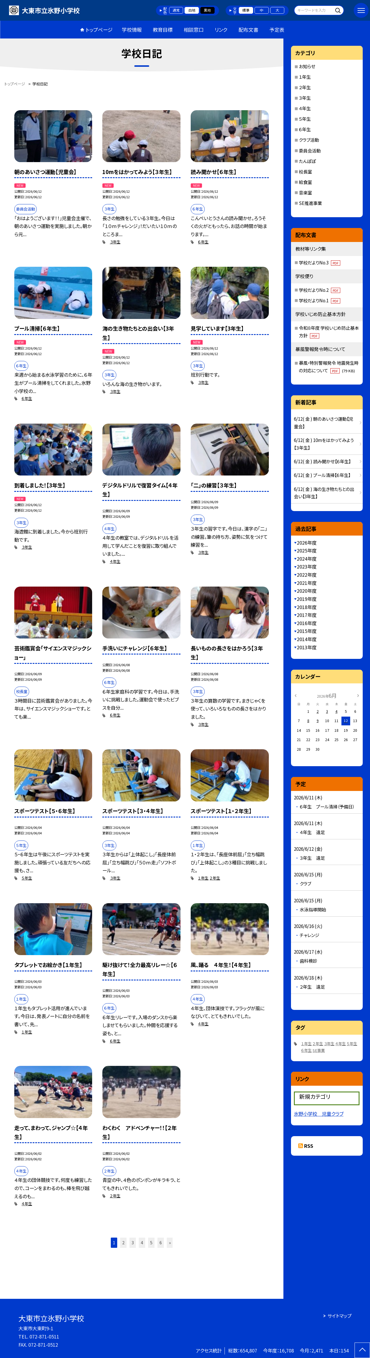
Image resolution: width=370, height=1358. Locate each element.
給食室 (305, 182)
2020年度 (307, 590)
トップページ (99, 29)
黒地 (207, 10)
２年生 (215, 878)
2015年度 (307, 630)
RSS (308, 1145)
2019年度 (307, 598)
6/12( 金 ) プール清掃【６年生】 (322, 475)
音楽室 (305, 192)
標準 (245, 10)
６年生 (203, 242)
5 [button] (151, 1242)
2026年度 (307, 542)
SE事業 (319, 1050)
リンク (221, 29)
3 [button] (132, 1242)
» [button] (170, 1242)
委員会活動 (310, 150)
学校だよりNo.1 (319, 300)
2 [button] (123, 1242)
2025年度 (307, 550)
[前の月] (295, 695)
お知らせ (307, 66)
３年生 (115, 242)
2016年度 (307, 623)
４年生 (115, 561)
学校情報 (132, 29)
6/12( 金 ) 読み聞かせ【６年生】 (322, 461)
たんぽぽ (307, 161)
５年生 (27, 878)
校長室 (305, 171)
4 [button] (142, 1242)
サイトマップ (339, 1315)
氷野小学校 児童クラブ (318, 1113)
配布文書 (248, 29)
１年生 (203, 878)
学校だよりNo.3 (319, 262)
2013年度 (307, 647)
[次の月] (358, 695)
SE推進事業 (310, 203)
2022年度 (307, 574)
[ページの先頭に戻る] (362, 1350)
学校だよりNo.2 (319, 290)
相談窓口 (194, 29)
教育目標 (163, 29)
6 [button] (160, 1242)
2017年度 (307, 614)
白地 (191, 10)
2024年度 (307, 558)
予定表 (276, 29)
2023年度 (307, 566)
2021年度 (307, 582)
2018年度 (307, 606)
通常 (176, 10)
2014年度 (307, 639)
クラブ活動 (309, 139)
